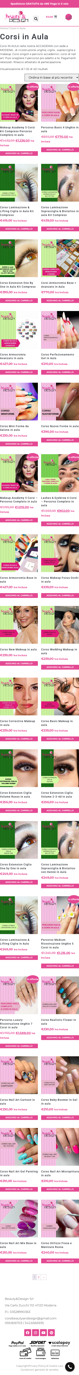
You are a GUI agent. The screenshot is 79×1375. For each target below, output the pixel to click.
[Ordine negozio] (52, 77)
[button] (36, 19)
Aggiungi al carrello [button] (18, 153)
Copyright (22, 1365)
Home (4, 28)
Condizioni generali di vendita (39, 1369)
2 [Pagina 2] (38, 1277)
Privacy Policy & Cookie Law (46, 1365)
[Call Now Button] (70, 1367)
